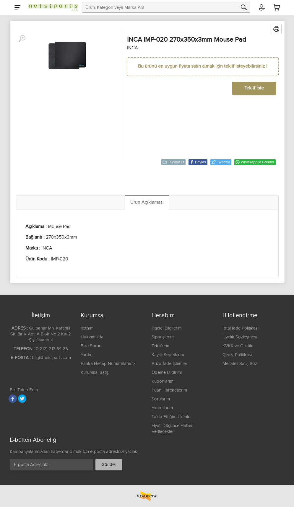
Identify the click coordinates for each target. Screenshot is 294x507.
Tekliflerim (161, 345)
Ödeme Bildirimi (167, 372)
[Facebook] (13, 398)
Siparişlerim (163, 337)
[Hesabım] (261, 7)
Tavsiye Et (173, 162)
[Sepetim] (277, 7)
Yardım (87, 354)
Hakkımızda (92, 337)
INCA (132, 48)
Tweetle (220, 162)
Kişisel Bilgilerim (167, 328)
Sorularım (161, 399)
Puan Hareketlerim (169, 390)
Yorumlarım (162, 407)
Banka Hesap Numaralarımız (108, 363)
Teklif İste (254, 88)
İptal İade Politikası (240, 328)
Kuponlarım (162, 381)
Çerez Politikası (237, 354)
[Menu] (17, 7)
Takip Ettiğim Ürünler (172, 416)
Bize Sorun (91, 345)
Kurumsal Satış (95, 372)
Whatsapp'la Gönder (254, 162)
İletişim (87, 328)
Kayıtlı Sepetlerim (168, 354)
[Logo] (51, 7)
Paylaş (197, 162)
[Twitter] (22, 398)
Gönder (108, 464)
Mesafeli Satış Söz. (240, 363)
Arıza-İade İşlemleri (170, 363)
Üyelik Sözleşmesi (239, 337)
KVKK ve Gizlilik (237, 345)
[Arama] (243, 7)
